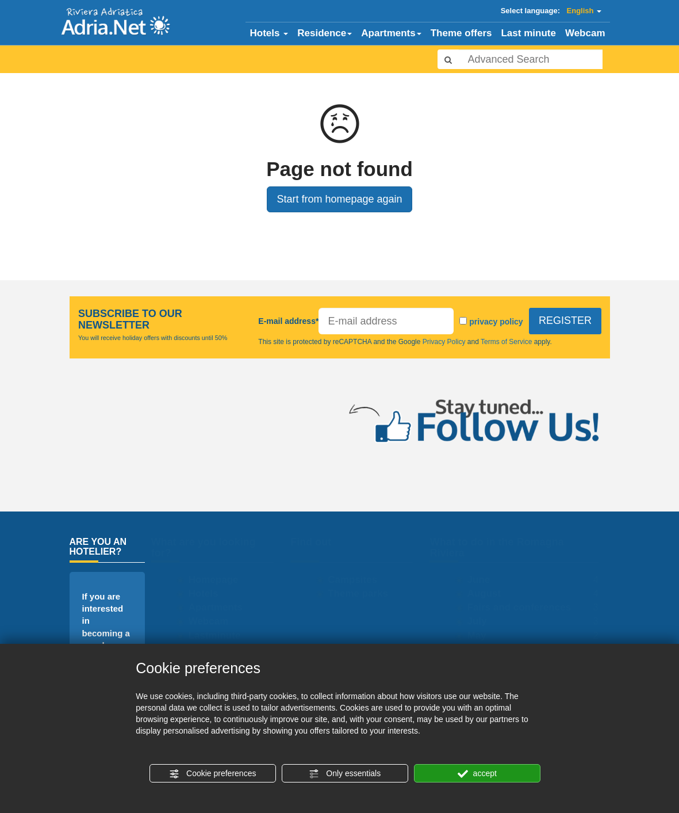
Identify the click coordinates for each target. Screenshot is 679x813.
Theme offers (461, 33)
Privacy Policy (444, 342)
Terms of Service (506, 342)
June (484, 579)
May (482, 635)
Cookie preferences (212, 774)
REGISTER (565, 321)
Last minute (528, 33)
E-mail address (288, 321)
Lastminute (220, 635)
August (490, 593)
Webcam (585, 33)
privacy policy (496, 321)
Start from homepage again (339, 199)
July (482, 621)
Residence (324, 33)
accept (477, 774)
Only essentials (345, 774)
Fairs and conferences (524, 607)
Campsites (357, 579)
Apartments (391, 33)
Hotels (269, 33)
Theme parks (363, 593)
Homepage (219, 579)
